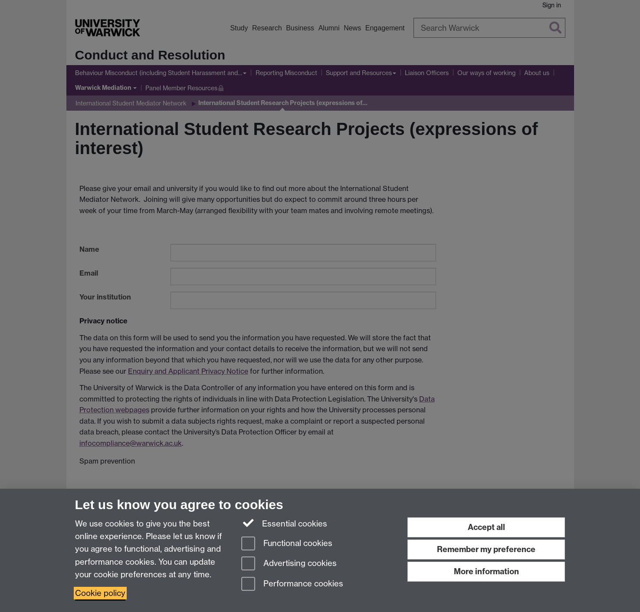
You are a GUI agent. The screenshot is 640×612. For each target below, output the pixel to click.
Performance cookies (292, 584)
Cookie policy (100, 593)
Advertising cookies (289, 564)
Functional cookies (286, 544)
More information (486, 571)
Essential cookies (284, 523)
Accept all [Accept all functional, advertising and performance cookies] (486, 527)
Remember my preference (486, 549)
